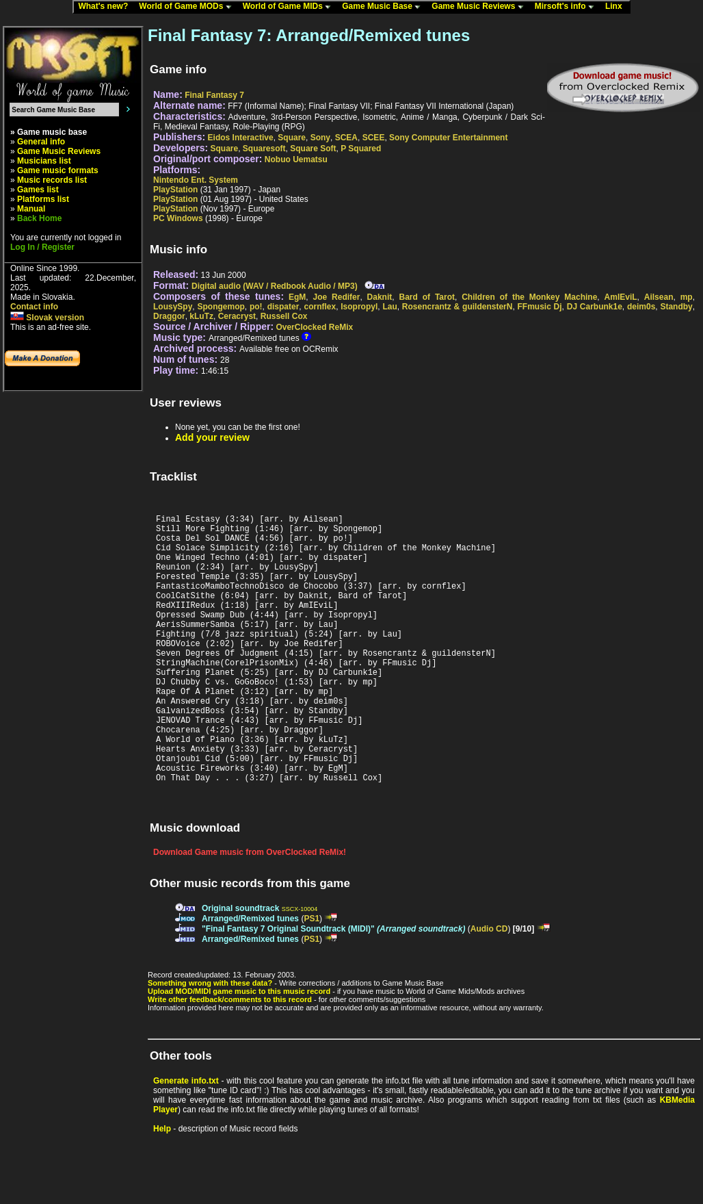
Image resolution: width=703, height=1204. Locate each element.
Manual (31, 209)
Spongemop (220, 306)
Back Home (39, 218)
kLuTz (201, 316)
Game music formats (57, 170)
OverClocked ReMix (314, 327)
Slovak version (47, 317)
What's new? (106, 6)
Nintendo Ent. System (195, 180)
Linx (617, 6)
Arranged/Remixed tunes (250, 976)
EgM (297, 297)
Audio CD (489, 986)
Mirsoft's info (567, 6)
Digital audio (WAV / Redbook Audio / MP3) (274, 286)
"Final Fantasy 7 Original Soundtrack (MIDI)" (333, 986)
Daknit (380, 297)
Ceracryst (237, 316)
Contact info (34, 306)
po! (256, 306)
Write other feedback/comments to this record (230, 1057)
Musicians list (44, 161)
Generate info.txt (186, 1138)
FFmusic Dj (540, 306)
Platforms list (43, 199)
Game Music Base (384, 6)
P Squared (361, 148)
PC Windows (178, 218)
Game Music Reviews (480, 6)
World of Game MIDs (290, 6)
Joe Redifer (336, 297)
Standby (676, 306)
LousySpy (172, 306)
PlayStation (175, 189)
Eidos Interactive (241, 137)
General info (41, 141)
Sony (320, 137)
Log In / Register (42, 247)
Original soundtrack (240, 966)
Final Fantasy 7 (214, 95)
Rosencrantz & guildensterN (457, 306)
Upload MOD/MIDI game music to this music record (239, 1049)
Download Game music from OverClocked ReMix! (249, 909)
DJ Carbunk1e (594, 306)
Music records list (52, 180)
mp (686, 297)
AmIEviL (621, 297)
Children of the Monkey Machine (529, 297)
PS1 (311, 976)
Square (292, 137)
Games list (38, 189)
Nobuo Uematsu (296, 159)
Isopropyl (359, 306)
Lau (389, 306)
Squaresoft (264, 148)
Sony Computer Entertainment (448, 137)
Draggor (169, 316)
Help (162, 1186)
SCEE (373, 137)
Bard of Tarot (427, 297)
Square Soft (313, 148)
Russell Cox (284, 316)
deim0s (641, 306)
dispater (283, 306)
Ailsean (659, 297)
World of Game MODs (188, 6)
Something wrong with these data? (210, 1040)
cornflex (320, 306)
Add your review (212, 437)
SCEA (346, 137)
